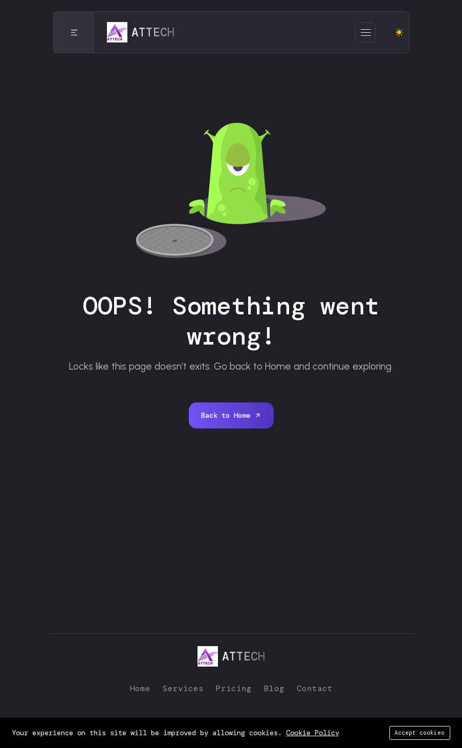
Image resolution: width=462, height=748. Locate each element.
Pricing (234, 688)
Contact (315, 688)
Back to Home (231, 415)
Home (140, 688)
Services (183, 688)
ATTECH (305, 725)
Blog (274, 688)
